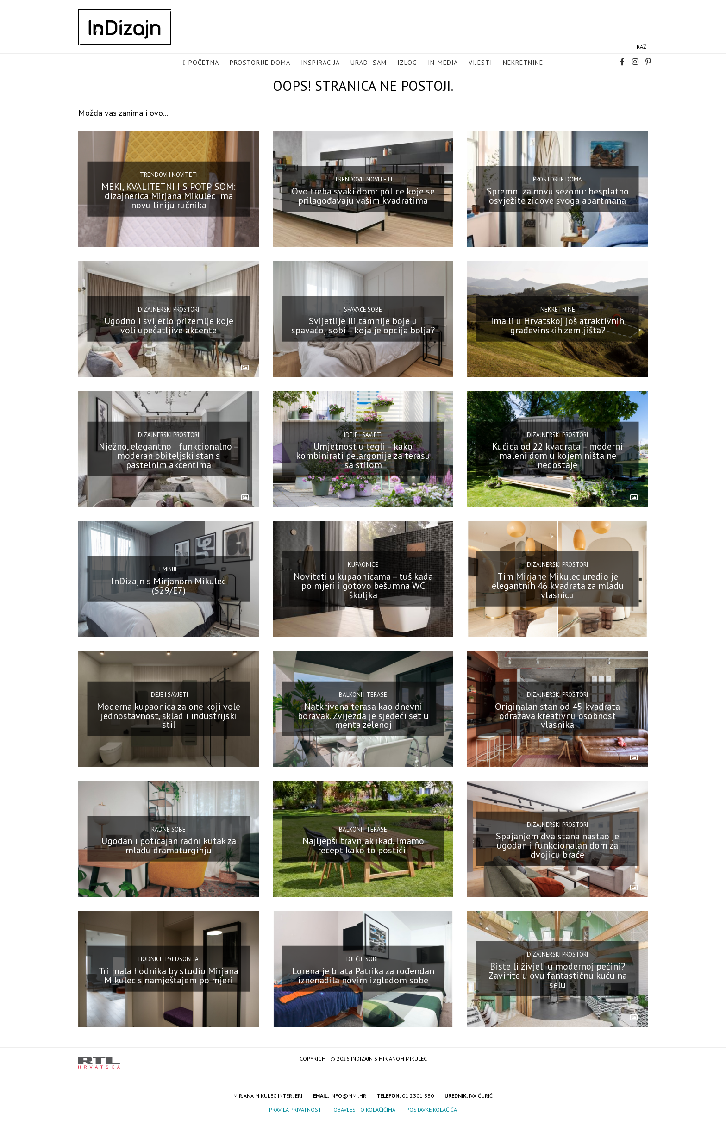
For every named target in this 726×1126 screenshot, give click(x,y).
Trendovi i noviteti (169, 175)
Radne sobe (168, 829)
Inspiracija (320, 63)
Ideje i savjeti (363, 434)
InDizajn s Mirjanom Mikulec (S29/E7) (168, 585)
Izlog (407, 63)
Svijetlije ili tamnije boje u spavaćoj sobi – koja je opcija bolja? (363, 325)
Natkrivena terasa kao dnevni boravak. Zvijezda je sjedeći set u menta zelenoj (363, 715)
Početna (203, 63)
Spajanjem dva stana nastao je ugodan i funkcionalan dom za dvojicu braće (557, 845)
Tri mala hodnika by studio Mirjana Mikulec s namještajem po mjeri (168, 975)
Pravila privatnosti (296, 1109)
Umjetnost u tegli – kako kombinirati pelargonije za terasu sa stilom (363, 455)
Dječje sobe (363, 959)
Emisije (168, 569)
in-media (443, 63)
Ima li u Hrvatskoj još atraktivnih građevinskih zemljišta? (557, 325)
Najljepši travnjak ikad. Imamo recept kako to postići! (363, 845)
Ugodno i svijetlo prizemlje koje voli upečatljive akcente (168, 325)
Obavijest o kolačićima (364, 1109)
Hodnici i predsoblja (168, 959)
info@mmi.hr (348, 1095)
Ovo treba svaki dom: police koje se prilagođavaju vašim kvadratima (363, 195)
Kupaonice (363, 565)
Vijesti (480, 63)
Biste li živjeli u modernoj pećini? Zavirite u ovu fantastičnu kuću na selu (557, 975)
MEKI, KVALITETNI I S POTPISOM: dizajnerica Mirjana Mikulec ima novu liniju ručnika (168, 196)
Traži (640, 47)
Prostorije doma (260, 63)
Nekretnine (523, 63)
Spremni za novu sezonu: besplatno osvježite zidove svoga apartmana (558, 195)
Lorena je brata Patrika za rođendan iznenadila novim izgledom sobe (363, 975)
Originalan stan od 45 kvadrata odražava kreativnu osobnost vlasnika (557, 715)
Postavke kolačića (431, 1109)
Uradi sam (368, 63)
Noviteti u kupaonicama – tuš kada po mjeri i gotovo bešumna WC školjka (363, 585)
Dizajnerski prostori (168, 309)
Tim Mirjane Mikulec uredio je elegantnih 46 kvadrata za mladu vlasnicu (558, 585)
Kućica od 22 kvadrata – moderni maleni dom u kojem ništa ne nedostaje (557, 455)
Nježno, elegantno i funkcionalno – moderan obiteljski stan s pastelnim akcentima (169, 455)
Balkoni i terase (363, 695)
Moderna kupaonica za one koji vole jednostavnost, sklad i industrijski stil (168, 715)
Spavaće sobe (363, 309)
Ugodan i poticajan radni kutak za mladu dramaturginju (168, 845)
